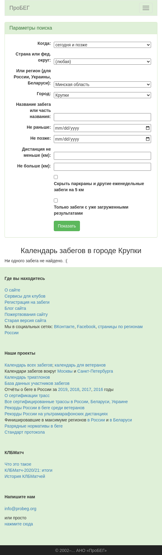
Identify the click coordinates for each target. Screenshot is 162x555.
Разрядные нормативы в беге (34, 426)
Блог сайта (15, 308)
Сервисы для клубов (25, 296)
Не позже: (40, 138)
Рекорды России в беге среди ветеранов (44, 407)
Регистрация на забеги (27, 302)
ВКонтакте (64, 326)
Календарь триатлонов (27, 377)
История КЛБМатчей (25, 476)
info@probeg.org (20, 508)
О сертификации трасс (27, 395)
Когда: (44, 43)
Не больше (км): (34, 165)
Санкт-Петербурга (95, 371)
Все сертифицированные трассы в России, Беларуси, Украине (66, 401)
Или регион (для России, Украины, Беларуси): (32, 76)
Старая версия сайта (25, 320)
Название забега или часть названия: (33, 110)
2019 (62, 389)
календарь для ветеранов (80, 365)
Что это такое (18, 464)
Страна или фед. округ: (33, 57)
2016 (98, 389)
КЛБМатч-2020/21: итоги (28, 470)
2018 (74, 389)
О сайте (12, 290)
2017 (86, 389)
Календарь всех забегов (28, 365)
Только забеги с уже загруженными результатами (91, 210)
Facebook (86, 326)
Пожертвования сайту (26, 314)
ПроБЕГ (19, 8)
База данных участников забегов (37, 383)
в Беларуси (121, 419)
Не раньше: (39, 127)
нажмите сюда (19, 523)
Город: (44, 93)
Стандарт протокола (25, 432)
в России (96, 419)
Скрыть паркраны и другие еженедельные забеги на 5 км (99, 186)
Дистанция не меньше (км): (36, 152)
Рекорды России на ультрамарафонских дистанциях (56, 413)
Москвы (65, 371)
